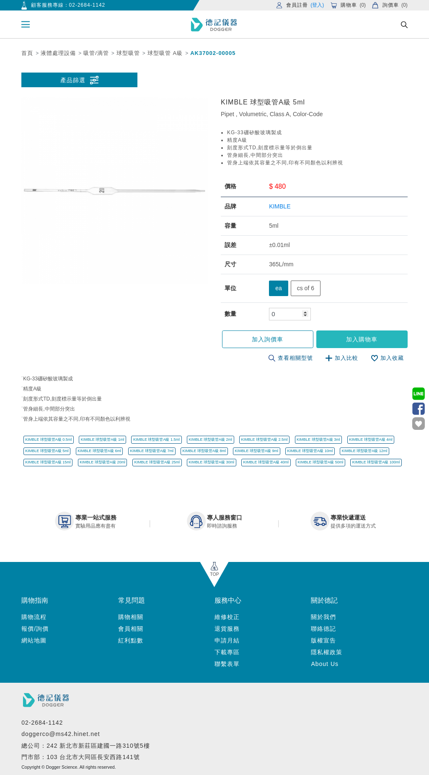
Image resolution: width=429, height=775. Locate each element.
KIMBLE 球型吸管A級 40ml (266, 462)
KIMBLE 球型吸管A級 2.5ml (264, 439)
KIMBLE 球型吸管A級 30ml (211, 462)
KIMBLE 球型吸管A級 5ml (47, 451)
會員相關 (130, 628)
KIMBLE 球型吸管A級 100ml (376, 462)
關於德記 (324, 600)
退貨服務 (227, 628)
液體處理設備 (58, 53)
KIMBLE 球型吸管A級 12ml (365, 451)
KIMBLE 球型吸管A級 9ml (257, 451)
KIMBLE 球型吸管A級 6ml (99, 451)
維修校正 (227, 617)
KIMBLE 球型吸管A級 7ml (151, 451)
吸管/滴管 (96, 53)
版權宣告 (323, 640)
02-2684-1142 (87, 5)
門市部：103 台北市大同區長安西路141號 (80, 757)
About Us (325, 664)
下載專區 (227, 652)
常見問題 (131, 600)
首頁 (27, 53)
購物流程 (34, 617)
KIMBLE (279, 206)
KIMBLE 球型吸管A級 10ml (310, 451)
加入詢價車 (267, 339)
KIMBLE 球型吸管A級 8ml (204, 451)
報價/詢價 (35, 628)
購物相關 (130, 617)
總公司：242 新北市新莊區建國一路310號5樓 (85, 745)
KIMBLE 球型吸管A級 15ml (48, 462)
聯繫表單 (227, 664)
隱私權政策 (326, 652)
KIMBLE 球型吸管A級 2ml (210, 439)
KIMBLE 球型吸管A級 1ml (102, 439)
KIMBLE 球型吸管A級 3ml (318, 439)
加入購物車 (361, 339)
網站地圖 (34, 640)
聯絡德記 (323, 628)
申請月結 (227, 640)
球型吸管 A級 (165, 53)
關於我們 (323, 617)
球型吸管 (128, 53)
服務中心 (227, 600)
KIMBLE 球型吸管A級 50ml (321, 462)
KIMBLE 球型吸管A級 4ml (371, 439)
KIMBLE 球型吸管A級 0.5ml (48, 439)
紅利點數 (130, 640)
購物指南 (34, 600)
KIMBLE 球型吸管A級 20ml (102, 462)
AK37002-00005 (212, 53)
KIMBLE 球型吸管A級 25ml (157, 462)
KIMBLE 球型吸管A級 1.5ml (156, 439)
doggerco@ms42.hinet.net (60, 734)
